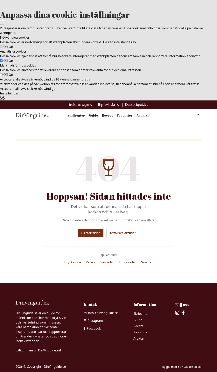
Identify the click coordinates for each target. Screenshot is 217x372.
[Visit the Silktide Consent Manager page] (108, 98)
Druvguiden (127, 262)
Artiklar (142, 115)
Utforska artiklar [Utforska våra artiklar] (123, 233)
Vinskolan (108, 262)
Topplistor (125, 115)
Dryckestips (72, 262)
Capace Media (192, 367)
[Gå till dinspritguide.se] (136, 104)
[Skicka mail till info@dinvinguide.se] (101, 313)
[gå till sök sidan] (197, 115)
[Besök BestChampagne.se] (81, 105)
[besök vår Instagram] (93, 320)
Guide (93, 115)
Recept (107, 115)
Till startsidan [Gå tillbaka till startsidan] (91, 233)
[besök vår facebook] (92, 328)
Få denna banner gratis (73, 79)
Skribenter (76, 115)
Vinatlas (147, 262)
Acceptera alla (10, 79)
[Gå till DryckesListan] (109, 105)
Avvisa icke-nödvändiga (38, 79)
